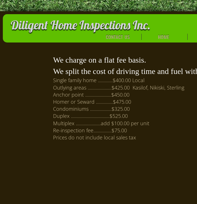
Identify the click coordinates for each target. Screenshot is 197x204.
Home (163, 37)
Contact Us (118, 37)
